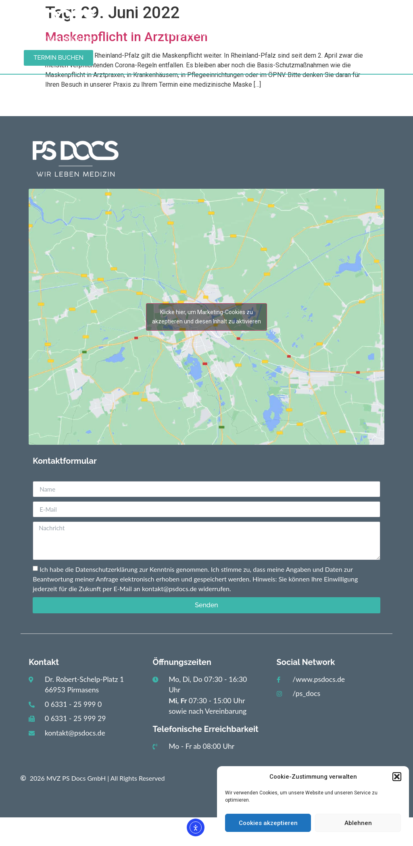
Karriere (357, 33)
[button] (397, 777)
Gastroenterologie (306, 16)
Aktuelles (234, 16)
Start (191, 16)
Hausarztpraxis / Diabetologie (223, 33)
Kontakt (313, 33)
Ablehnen (358, 823)
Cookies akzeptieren (268, 823)
